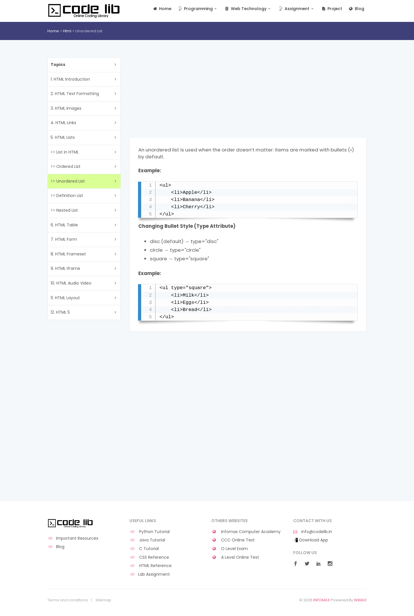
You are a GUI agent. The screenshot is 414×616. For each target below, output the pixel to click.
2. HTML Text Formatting (75, 93)
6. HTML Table (64, 225)
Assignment (296, 9)
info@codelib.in (312, 532)
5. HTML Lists (63, 137)
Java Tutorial (147, 540)
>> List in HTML (65, 152)
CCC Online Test (233, 540)
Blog (356, 9)
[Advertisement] (248, 97)
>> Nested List (64, 210)
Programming (197, 9)
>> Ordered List (65, 166)
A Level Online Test (235, 557)
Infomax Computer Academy (246, 532)
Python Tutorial (149, 532)
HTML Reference (150, 565)
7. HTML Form (64, 239)
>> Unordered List (68, 181)
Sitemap (103, 600)
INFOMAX (321, 600)
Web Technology (248, 9)
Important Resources (72, 538)
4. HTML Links (63, 123)
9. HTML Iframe (65, 268)
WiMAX (360, 600)
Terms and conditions (67, 600)
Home (162, 9)
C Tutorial (144, 548)
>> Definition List (67, 195)
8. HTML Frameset (68, 254)
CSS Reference (149, 557)
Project (331, 9)
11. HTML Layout (65, 298)
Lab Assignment (149, 574)
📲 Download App (310, 540)
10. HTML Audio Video (71, 283)
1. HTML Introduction (70, 79)
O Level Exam (229, 548)
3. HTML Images (66, 108)
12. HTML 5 (60, 312)
